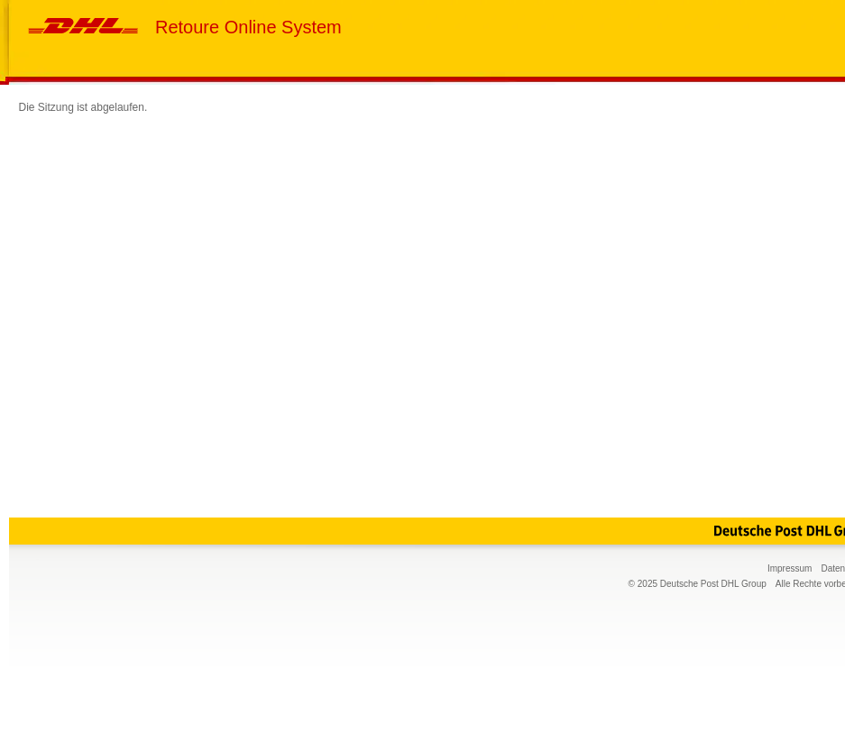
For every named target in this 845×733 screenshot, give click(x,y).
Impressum (789, 568)
